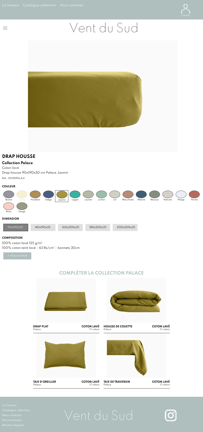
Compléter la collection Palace (101, 273)
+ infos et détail (17, 255)
